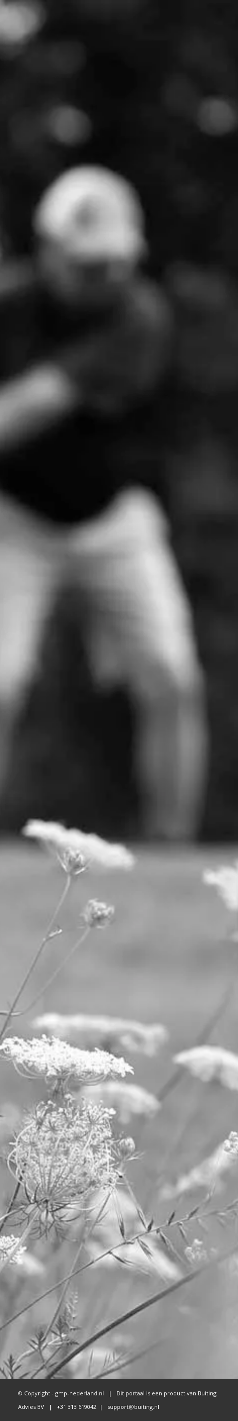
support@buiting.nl (133, 1406)
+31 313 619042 (75, 1406)
